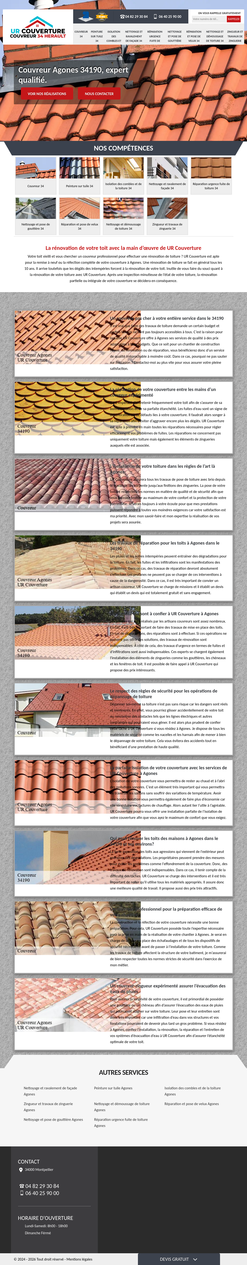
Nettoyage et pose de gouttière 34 (175, 38)
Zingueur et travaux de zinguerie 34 (235, 38)
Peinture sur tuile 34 (97, 36)
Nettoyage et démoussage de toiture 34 (215, 36)
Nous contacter (99, 94)
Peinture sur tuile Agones (113, 1088)
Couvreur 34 (81, 34)
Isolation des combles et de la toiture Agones (193, 1091)
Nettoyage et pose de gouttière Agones (53, 1119)
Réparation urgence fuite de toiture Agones (121, 1122)
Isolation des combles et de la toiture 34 (113, 41)
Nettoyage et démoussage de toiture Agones (122, 1107)
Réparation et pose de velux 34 (193, 36)
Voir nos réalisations (47, 94)
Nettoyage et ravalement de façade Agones (50, 1091)
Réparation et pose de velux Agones (192, 1104)
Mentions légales (79, 1259)
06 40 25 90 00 (166, 16)
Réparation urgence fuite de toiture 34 (154, 38)
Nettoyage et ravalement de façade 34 (134, 36)
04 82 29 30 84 (134, 16)
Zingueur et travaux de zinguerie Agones (48, 1107)
